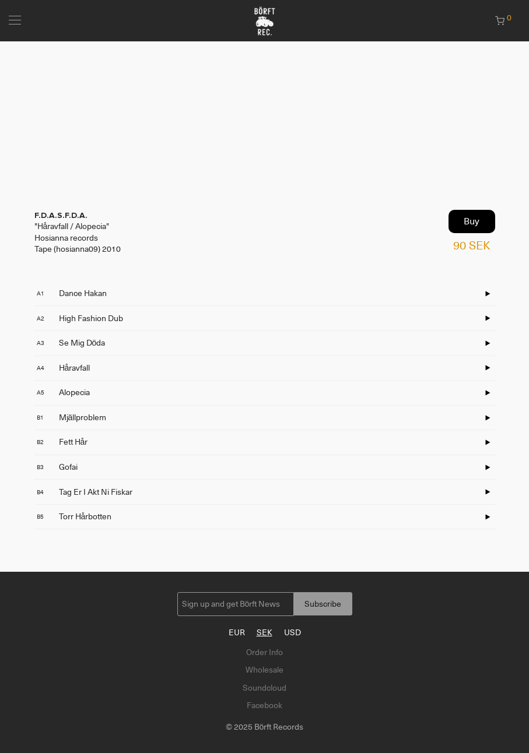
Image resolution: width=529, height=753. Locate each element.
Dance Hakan (72, 293)
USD (292, 632)
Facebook (264, 705)
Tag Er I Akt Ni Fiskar (84, 492)
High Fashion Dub (80, 318)
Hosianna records (66, 237)
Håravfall (63, 367)
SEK (264, 632)
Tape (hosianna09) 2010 (77, 249)
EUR (237, 632)
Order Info (264, 652)
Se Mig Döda (71, 342)
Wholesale (264, 669)
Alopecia (63, 392)
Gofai (57, 466)
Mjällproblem (72, 417)
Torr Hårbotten (74, 516)
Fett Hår (62, 441)
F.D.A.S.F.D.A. (60, 215)
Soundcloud (264, 687)
